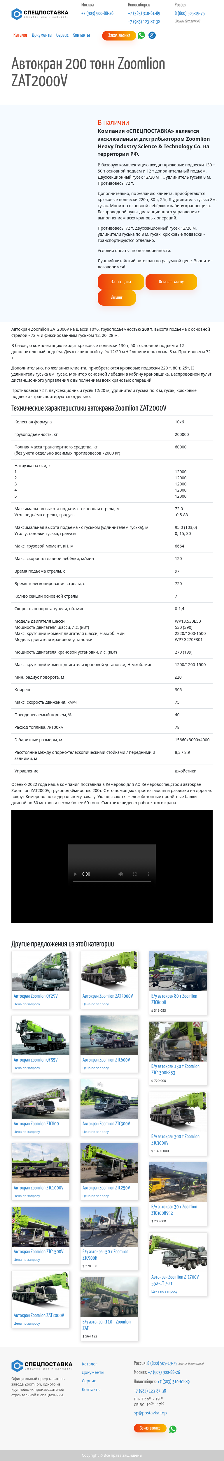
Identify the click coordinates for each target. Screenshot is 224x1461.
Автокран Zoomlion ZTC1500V (39, 1251)
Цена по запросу (27, 1004)
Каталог (20, 35)
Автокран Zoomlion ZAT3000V (108, 996)
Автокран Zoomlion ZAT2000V (39, 1315)
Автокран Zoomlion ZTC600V (106, 1060)
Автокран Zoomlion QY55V (36, 1060)
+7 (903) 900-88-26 (97, 13)
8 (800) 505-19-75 (190, 13)
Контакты (81, 35)
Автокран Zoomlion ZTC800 (36, 1124)
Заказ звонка (119, 35)
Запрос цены (121, 282)
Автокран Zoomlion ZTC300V (106, 1124)
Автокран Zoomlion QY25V (36, 996)
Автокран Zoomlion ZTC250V (106, 1187)
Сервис (62, 35)
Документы (42, 35)
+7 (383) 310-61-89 (144, 13)
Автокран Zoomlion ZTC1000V (39, 1187)
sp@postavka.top (150, 1412)
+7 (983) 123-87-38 (144, 22)
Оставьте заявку (171, 282)
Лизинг (117, 297)
